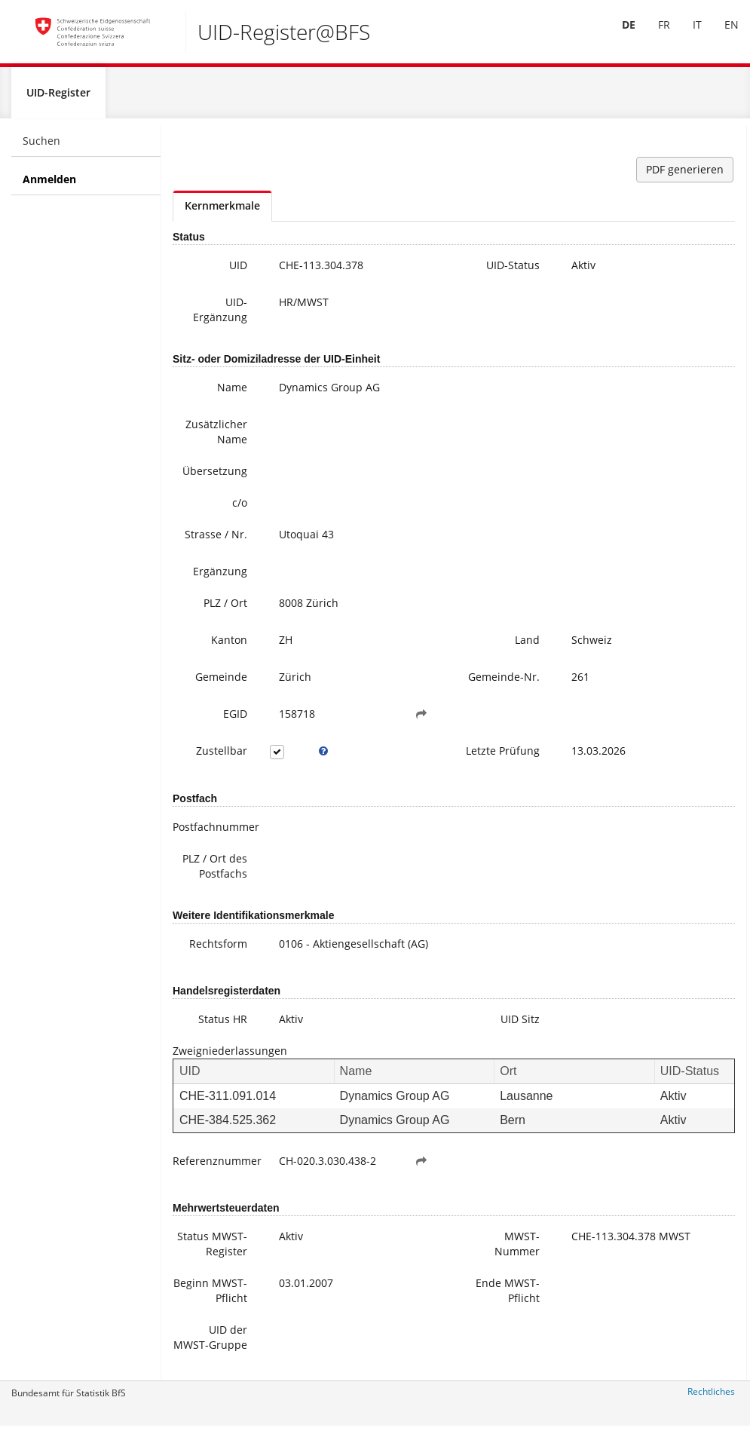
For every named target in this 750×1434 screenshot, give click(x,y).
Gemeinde (221, 683)
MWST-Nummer (517, 1249)
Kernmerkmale (222, 212)
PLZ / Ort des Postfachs (214, 872)
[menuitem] (617, 37)
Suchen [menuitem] (41, 147)
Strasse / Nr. (216, 541)
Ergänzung (220, 578)
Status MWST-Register (212, 1249)
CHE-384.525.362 (227, 1126)
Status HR (222, 1026)
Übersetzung (214, 477)
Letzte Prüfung (503, 757)
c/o (239, 509)
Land (527, 646)
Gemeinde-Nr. (504, 683)
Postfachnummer (216, 833)
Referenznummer (216, 1167)
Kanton (229, 646)
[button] (421, 721)
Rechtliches (711, 1398)
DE (617, 36)
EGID (235, 720)
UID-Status (513, 272)
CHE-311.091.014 (227, 1102)
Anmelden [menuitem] (49, 186)
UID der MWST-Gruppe (210, 1343)
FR (653, 36)
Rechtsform (218, 950)
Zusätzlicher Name (216, 438)
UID (238, 272)
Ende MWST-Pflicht (508, 1296)
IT (685, 36)
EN (720, 36)
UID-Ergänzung (220, 316)
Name (232, 394)
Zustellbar (221, 757)
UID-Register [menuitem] (58, 99)
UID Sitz (520, 1026)
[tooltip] (323, 758)
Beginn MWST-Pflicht (210, 1296)
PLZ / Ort (225, 609)
